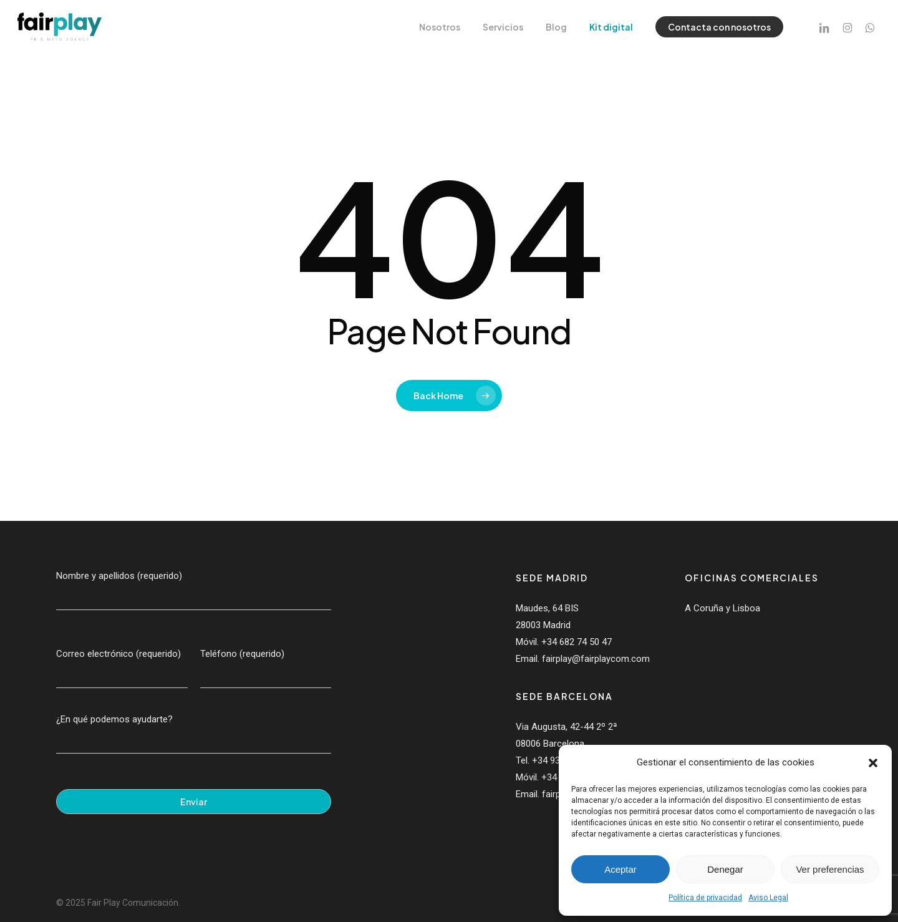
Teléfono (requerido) (266, 668)
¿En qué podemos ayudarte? (193, 734)
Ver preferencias (830, 869)
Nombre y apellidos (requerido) (193, 590)
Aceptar (620, 869)
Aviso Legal (768, 897)
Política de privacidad (705, 897)
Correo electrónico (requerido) (122, 668)
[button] (873, 763)
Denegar (725, 869)
